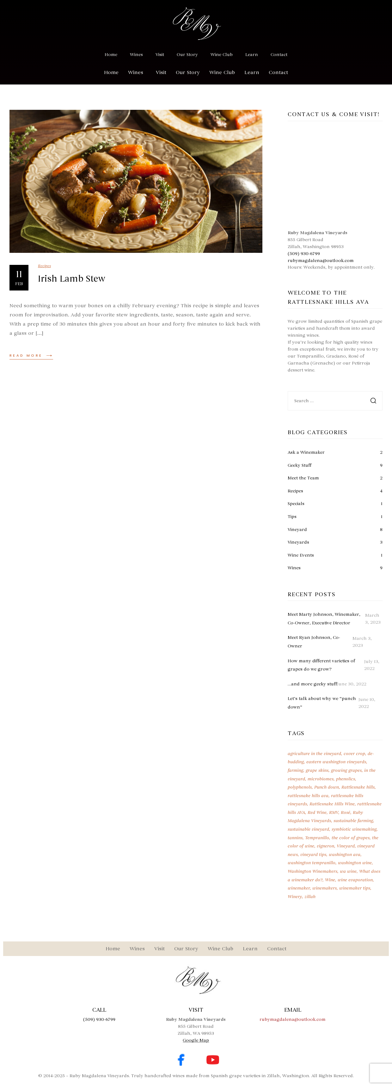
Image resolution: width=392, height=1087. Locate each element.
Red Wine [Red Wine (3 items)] (317, 812)
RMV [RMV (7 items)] (333, 812)
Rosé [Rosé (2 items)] (345, 812)
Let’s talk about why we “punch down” (322, 703)
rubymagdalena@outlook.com (321, 260)
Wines (136, 54)
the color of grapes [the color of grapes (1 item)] (351, 837)
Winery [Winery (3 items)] (295, 896)
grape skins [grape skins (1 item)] (317, 770)
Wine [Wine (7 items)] (330, 880)
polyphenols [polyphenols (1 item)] (300, 787)
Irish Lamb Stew (71, 278)
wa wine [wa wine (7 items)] (348, 871)
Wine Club (222, 54)
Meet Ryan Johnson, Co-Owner (314, 642)
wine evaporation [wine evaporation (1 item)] (355, 880)
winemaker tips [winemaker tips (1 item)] (354, 888)
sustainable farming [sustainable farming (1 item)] (353, 820)
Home (111, 54)
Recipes (44, 266)
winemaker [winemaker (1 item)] (299, 888)
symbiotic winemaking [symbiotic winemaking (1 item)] (354, 829)
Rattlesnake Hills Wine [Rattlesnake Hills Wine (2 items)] (332, 804)
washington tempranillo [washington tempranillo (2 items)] (311, 862)
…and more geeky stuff (312, 684)
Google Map (196, 1040)
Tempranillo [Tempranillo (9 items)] (317, 837)
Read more (31, 355)
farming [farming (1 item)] (295, 770)
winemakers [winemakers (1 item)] (324, 888)
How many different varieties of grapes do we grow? (321, 665)
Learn (251, 54)
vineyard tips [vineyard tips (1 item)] (313, 854)
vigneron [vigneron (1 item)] (325, 846)
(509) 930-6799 (304, 253)
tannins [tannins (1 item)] (295, 837)
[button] (137, 72)
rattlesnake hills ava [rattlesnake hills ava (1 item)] (308, 795)
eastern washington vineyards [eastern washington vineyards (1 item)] (336, 762)
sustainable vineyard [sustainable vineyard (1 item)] (308, 829)
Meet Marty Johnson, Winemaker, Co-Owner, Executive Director (324, 619)
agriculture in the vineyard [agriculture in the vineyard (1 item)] (314, 753)
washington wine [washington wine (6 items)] (355, 862)
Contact (279, 54)
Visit (160, 54)
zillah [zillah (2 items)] (309, 896)
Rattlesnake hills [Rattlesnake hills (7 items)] (358, 787)
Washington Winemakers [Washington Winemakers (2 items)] (312, 871)
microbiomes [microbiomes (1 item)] (321, 779)
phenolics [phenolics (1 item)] (345, 779)
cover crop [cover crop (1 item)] (354, 753)
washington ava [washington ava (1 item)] (344, 854)
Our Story (187, 54)
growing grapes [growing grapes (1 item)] (346, 770)
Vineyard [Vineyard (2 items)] (346, 846)
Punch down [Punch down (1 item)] (326, 787)
